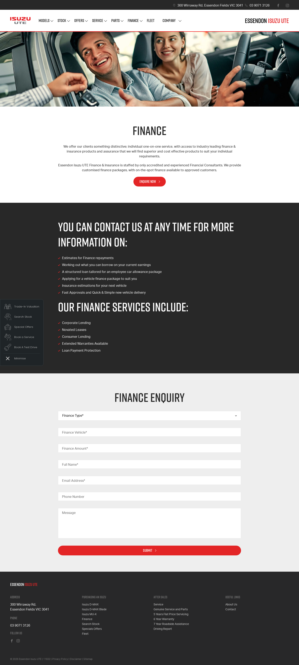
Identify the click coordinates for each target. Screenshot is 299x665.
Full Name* (70, 464)
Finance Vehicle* (74, 432)
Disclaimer (76, 659)
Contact (230, 609)
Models (44, 20)
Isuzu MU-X (89, 614)
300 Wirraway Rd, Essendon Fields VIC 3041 (210, 5)
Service (97, 20)
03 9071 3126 (260, 5)
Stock (62, 20)
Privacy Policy (60, 659)
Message (69, 513)
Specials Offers (92, 629)
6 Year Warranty (164, 619)
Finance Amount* (75, 448)
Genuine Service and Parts (171, 609)
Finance (133, 20)
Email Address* (73, 480)
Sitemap (88, 659)
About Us (231, 604)
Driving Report (163, 629)
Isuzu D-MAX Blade (94, 609)
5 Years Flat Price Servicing (171, 614)
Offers (79, 20)
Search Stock (90, 624)
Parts (115, 20)
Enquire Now (148, 181)
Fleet (150, 20)
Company (169, 20)
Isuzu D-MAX (90, 604)
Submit (147, 550)
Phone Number (73, 496)
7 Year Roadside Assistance (171, 624)
